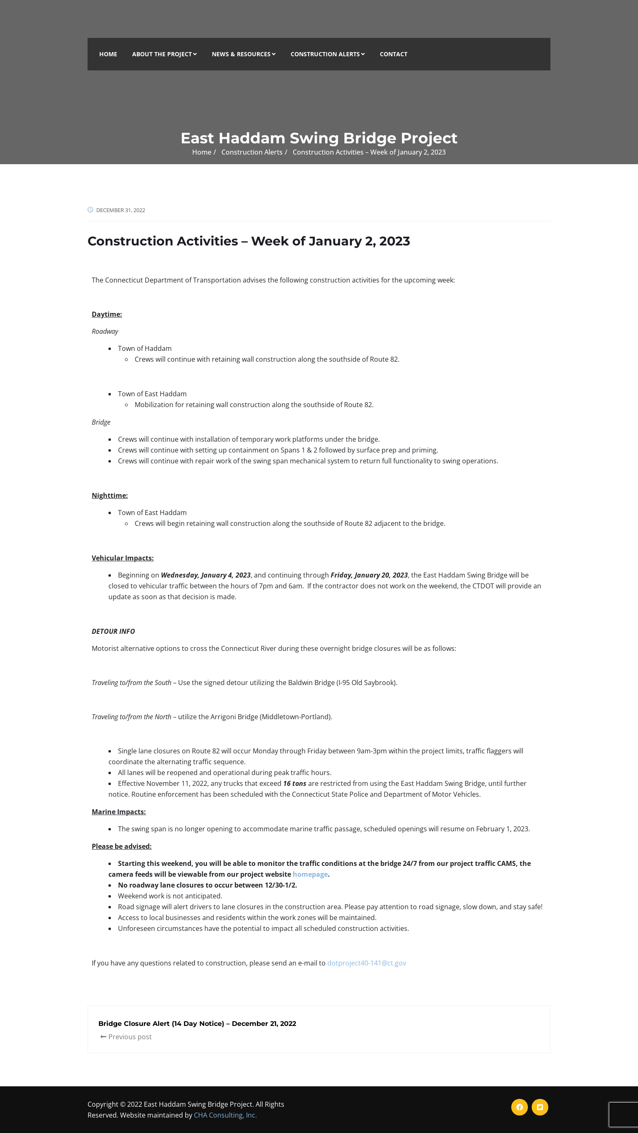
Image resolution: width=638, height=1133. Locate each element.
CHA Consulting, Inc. (225, 1115)
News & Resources (244, 54)
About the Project (164, 54)
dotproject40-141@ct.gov (366, 963)
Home (108, 54)
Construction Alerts (328, 54)
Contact (393, 54)
